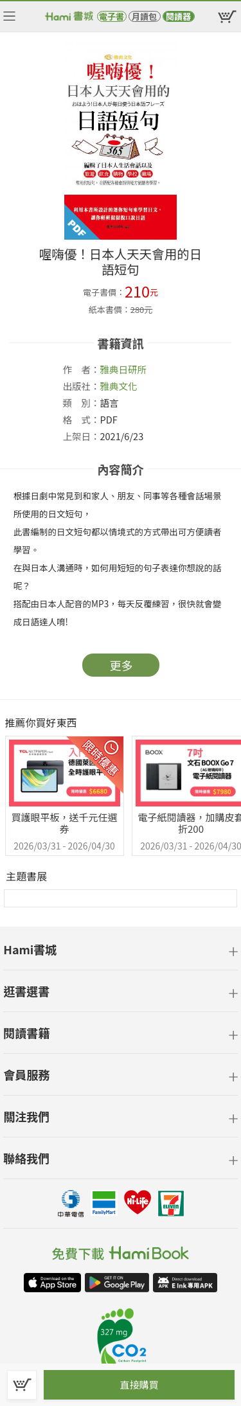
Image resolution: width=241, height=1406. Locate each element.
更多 (121, 665)
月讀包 (144, 16)
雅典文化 (119, 386)
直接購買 (139, 1384)
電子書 (111, 16)
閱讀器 (178, 16)
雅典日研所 (123, 369)
